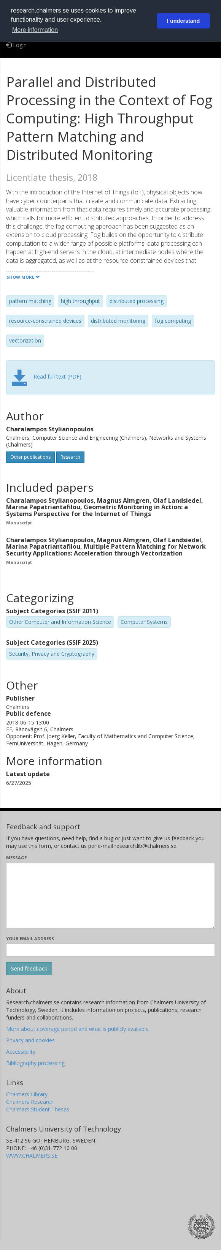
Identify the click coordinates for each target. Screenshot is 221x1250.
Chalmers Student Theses (37, 1109)
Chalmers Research (30, 1101)
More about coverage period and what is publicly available (77, 1028)
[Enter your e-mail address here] (110, 950)
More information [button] (35, 30)
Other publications (30, 457)
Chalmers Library (27, 1094)
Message (16, 857)
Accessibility (20, 1051)
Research (70, 457)
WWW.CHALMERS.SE (31, 1155)
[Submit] (29, 968)
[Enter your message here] (110, 896)
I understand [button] (183, 21)
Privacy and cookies (30, 1040)
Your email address (30, 938)
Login (16, 45)
